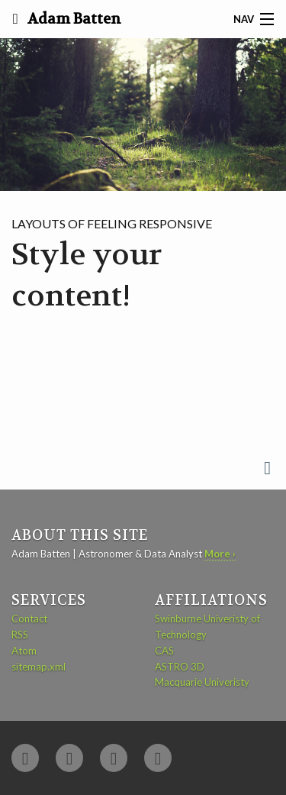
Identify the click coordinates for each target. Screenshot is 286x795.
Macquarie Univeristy (202, 682)
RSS (19, 635)
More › (220, 554)
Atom (24, 651)
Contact (29, 618)
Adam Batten (72, 19)
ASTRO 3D (179, 667)
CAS (164, 651)
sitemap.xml (38, 667)
